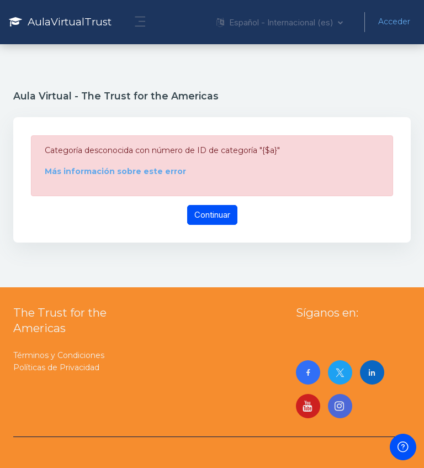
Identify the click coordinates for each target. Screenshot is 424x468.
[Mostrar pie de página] (403, 447)
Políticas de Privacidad (56, 367)
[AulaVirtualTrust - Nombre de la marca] (60, 22)
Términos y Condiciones (58, 355)
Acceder (394, 22)
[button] (280, 22)
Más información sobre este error (115, 171)
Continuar (212, 214)
